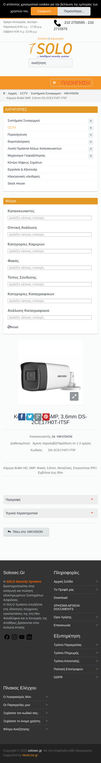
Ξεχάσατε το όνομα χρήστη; (22, 721)
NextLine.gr (30, 755)
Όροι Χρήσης (63, 617)
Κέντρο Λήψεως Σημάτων (25, 162)
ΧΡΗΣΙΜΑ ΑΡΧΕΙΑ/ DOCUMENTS (67, 607)
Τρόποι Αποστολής (66, 661)
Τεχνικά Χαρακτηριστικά (22, 513)
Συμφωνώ (44, 11)
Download (60, 597)
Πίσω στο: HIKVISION (25, 531)
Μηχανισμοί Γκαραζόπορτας (26, 155)
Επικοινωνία (62, 625)
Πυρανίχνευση (17, 134)
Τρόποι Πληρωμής (66, 653)
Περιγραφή (13, 499)
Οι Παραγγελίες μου (16, 705)
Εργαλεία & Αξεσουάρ (22, 169)
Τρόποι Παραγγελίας (68, 645)
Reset (13, 327)
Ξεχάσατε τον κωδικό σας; (20, 713)
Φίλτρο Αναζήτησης (16, 729)
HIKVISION (71, 93)
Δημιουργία (56, 38)
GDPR (58, 677)
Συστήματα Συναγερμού (46, 93)
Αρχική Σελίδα (63, 581)
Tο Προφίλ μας (64, 589)
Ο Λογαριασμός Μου (17, 697)
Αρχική (12, 93)
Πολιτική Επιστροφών (68, 669)
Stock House (16, 183)
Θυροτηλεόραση (19, 141)
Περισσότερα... (74, 11)
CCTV (24, 93)
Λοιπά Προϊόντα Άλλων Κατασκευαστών (35, 148)
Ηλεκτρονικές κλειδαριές (24, 176)
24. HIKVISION (62, 436)
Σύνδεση (43, 38)
